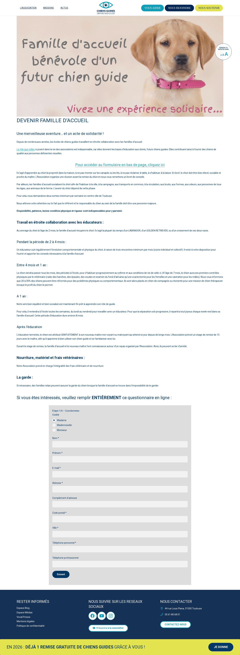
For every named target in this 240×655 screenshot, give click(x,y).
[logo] (106, 8)
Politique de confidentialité (30, 625)
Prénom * (120, 457)
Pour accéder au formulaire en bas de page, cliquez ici (120, 165)
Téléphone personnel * (120, 546)
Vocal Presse (23, 617)
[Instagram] (110, 616)
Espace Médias (24, 612)
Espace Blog (23, 608)
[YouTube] (102, 616)
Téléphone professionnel (120, 561)
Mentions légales (25, 621)
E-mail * (120, 472)
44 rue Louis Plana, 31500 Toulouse (183, 608)
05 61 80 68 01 (172, 614)
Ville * (120, 531)
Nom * (120, 442)
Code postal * (120, 516)
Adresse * (120, 487)
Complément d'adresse (120, 502)
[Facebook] (92, 616)
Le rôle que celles (26, 149)
